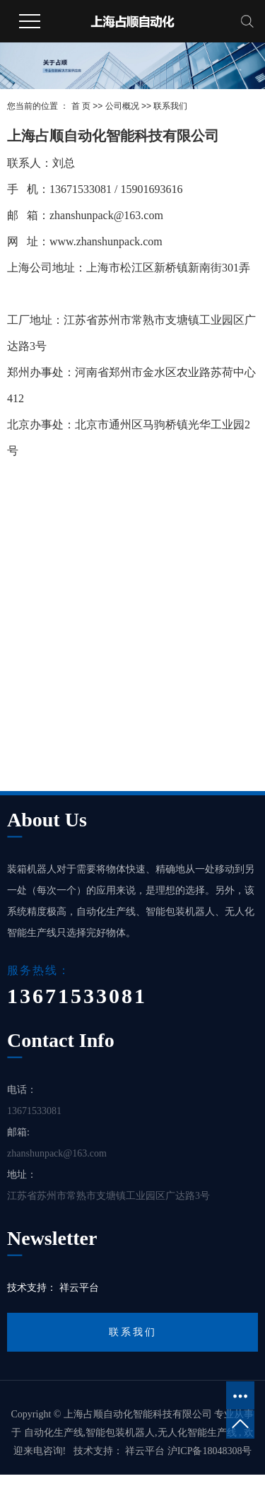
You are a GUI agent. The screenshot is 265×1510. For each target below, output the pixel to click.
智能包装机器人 (120, 1432)
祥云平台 (79, 1287)
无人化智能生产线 (197, 1432)
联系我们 (133, 1332)
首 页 (80, 106)
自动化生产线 (53, 1432)
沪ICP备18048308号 (209, 1451)
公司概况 (122, 106)
